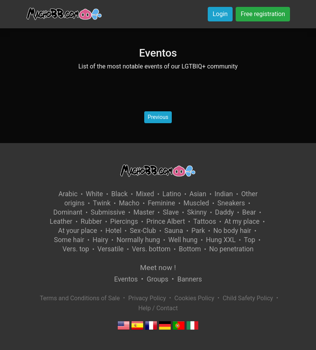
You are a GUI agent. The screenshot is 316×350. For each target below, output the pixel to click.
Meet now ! (158, 267)
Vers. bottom (151, 249)
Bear (249, 212)
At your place (77, 230)
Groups (157, 279)
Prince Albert (165, 221)
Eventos (126, 279)
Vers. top (75, 249)
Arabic (68, 194)
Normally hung (138, 240)
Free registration (263, 14)
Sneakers (231, 203)
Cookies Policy (194, 298)
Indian (224, 194)
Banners (189, 279)
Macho (129, 203)
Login (220, 14)
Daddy (224, 212)
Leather (61, 221)
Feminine (161, 203)
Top (250, 240)
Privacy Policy (147, 298)
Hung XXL (221, 240)
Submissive (108, 212)
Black (119, 194)
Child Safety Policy (248, 298)
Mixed (145, 194)
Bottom (190, 249)
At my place (241, 221)
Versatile (111, 249)
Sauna (174, 230)
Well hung (183, 240)
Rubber (91, 221)
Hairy (100, 240)
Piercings (124, 221)
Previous (158, 117)
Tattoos (204, 221)
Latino (171, 194)
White (94, 194)
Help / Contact (158, 308)
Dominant (67, 212)
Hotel (114, 230)
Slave (171, 212)
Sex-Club (143, 230)
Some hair (69, 240)
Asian (197, 194)
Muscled (196, 203)
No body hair (232, 230)
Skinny (197, 212)
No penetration (231, 249)
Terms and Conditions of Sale (80, 298)
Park (198, 230)
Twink (102, 203)
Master (144, 212)
